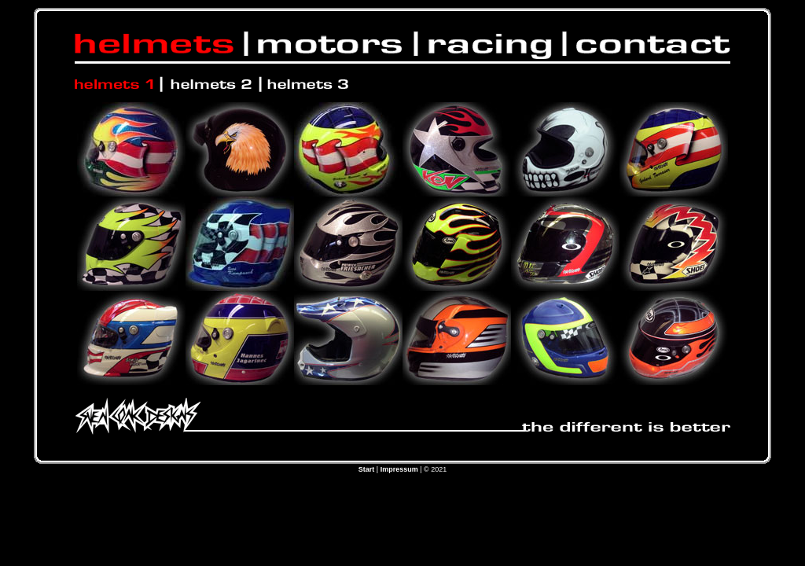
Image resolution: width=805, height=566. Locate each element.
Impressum (399, 469)
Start (366, 469)
